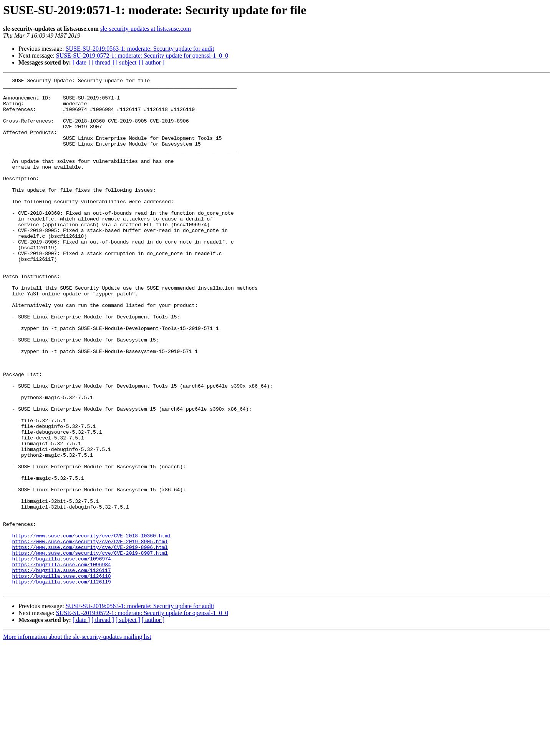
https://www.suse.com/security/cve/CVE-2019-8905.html (90, 634)
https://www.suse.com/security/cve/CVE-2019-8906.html (90, 641)
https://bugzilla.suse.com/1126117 (61, 669)
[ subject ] (128, 62)
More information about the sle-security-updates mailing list (77, 739)
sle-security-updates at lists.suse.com (145, 28)
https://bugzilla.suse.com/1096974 (61, 655)
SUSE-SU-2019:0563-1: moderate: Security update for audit (140, 48)
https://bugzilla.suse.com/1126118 (61, 676)
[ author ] (153, 62)
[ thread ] (102, 62)
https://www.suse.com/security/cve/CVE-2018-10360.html (91, 627)
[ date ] (81, 62)
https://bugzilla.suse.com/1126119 (61, 683)
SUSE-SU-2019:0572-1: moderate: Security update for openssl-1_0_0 (142, 55)
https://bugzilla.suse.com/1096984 (61, 662)
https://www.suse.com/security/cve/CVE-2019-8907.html (90, 648)
